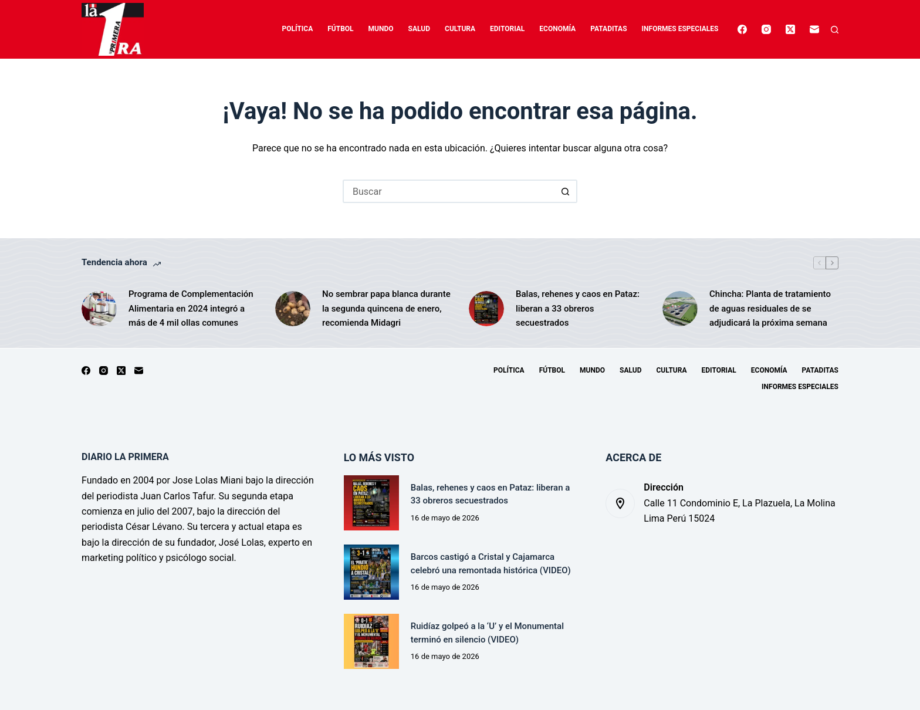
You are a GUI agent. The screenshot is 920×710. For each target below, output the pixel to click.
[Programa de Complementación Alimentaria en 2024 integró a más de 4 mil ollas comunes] (99, 308)
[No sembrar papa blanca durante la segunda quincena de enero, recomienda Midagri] (292, 308)
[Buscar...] (448, 191)
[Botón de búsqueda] (565, 191)
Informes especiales (680, 29)
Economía (557, 29)
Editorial (507, 29)
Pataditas (608, 29)
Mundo (381, 29)
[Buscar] (834, 29)
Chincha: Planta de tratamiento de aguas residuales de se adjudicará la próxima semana (770, 309)
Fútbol (340, 29)
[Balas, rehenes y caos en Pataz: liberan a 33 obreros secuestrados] (486, 308)
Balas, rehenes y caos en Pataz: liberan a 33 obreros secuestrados (578, 309)
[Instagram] (766, 29)
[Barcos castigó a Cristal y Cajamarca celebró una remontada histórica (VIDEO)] (371, 572)
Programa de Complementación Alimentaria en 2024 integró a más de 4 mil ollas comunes (190, 309)
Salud (419, 29)
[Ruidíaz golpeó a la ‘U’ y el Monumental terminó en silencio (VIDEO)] (371, 641)
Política (297, 29)
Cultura (460, 29)
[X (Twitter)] (790, 29)
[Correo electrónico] (814, 29)
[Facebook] (742, 29)
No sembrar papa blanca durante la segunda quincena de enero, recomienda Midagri (386, 309)
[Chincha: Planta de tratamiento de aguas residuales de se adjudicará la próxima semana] (680, 308)
